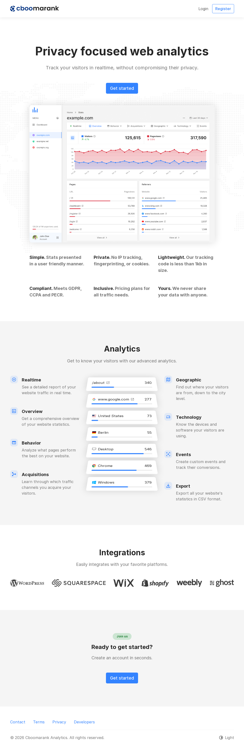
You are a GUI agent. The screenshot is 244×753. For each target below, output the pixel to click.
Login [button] (203, 8)
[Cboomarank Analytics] (34, 8)
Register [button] (223, 8)
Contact (17, 722)
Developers (84, 722)
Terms (39, 722)
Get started (122, 88)
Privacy (59, 722)
